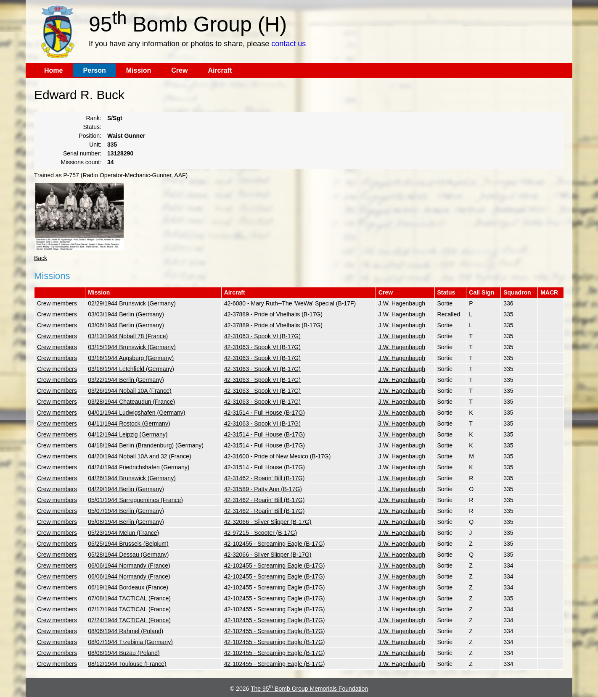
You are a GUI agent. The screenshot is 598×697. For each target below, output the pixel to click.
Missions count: (81, 162)
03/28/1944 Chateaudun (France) (131, 401)
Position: (90, 135)
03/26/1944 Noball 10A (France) (129, 390)
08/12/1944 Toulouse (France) (127, 663)
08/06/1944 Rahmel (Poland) (125, 631)
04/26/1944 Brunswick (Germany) (132, 478)
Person (94, 70)
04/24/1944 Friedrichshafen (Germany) (138, 467)
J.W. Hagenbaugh (401, 303)
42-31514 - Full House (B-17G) (264, 412)
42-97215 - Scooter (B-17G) (260, 532)
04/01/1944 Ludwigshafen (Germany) (136, 412)
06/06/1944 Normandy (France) (129, 565)
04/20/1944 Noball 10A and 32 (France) (139, 456)
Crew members (57, 303)
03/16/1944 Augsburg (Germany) (131, 358)
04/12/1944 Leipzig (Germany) (127, 434)
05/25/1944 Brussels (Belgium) (128, 543)
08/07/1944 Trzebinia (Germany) (130, 642)
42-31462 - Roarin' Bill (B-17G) (264, 478)
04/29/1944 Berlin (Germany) (126, 489)
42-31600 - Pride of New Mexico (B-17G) (277, 456)
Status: (92, 127)
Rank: (93, 118)
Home (53, 70)
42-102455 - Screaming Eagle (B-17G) (274, 543)
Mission (138, 70)
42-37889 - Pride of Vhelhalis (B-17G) (273, 314)
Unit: (95, 144)
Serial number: (82, 153)
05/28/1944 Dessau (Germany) (128, 554)
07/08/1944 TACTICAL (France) (129, 598)
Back (40, 258)
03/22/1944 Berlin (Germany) (126, 379)
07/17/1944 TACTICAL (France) (129, 609)
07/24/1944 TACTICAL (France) (129, 620)
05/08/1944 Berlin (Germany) (126, 521)
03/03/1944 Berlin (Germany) (126, 314)
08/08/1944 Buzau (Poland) (123, 653)
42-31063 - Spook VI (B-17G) (262, 336)
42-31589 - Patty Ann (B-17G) (263, 489)
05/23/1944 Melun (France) (123, 532)
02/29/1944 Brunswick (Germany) (132, 303)
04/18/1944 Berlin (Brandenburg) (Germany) (146, 445)
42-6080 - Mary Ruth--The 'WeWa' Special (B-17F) (290, 303)
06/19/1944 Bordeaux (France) (128, 587)
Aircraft (220, 70)
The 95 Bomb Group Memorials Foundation (309, 688)
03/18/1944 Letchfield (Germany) (131, 369)
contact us (288, 43)
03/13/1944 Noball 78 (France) (128, 336)
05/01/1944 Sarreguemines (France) (135, 500)
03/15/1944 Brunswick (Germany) (132, 347)
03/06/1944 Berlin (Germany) (126, 325)
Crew (179, 70)
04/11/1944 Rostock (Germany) (129, 423)
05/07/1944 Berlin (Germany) (126, 511)
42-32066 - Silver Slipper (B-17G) (268, 521)
